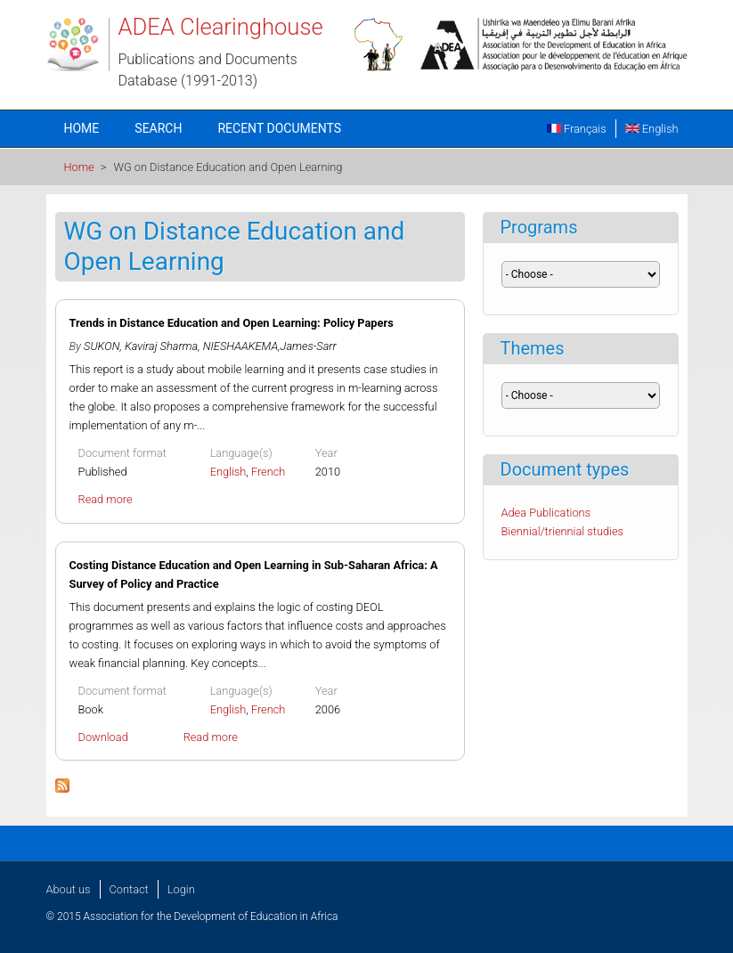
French (268, 471)
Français (577, 128)
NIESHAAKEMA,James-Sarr (270, 346)
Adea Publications (546, 512)
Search (158, 128)
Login (181, 889)
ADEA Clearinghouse (220, 26)
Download (103, 737)
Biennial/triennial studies (562, 531)
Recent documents (279, 128)
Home (82, 128)
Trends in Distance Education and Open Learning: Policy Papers (231, 323)
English (652, 128)
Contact (129, 889)
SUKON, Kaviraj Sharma (141, 346)
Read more (105, 499)
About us (68, 889)
